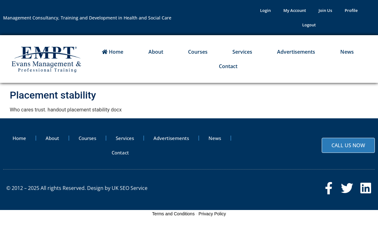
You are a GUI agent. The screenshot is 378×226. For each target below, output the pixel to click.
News (347, 51)
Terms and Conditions (173, 213)
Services (242, 51)
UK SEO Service (129, 188)
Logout (309, 25)
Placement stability (53, 95)
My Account (294, 10)
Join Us (325, 10)
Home (112, 51)
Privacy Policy (212, 213)
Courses (198, 51)
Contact (228, 66)
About (155, 51)
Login (265, 10)
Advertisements (296, 51)
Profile (351, 10)
